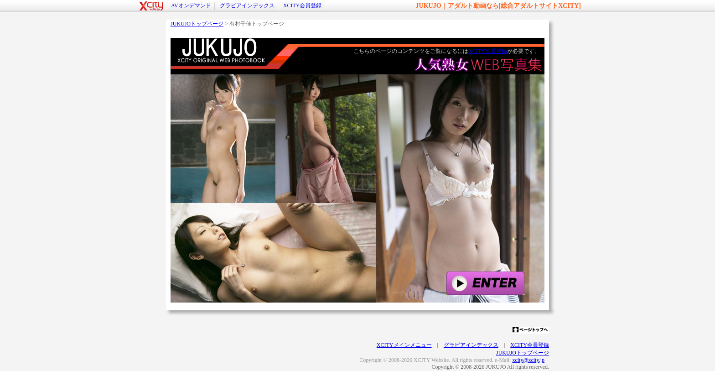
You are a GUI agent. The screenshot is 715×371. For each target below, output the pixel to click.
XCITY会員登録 (302, 5)
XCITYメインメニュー (404, 345)
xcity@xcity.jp (528, 360)
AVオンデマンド (191, 5)
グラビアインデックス (247, 5)
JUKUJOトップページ (197, 24)
